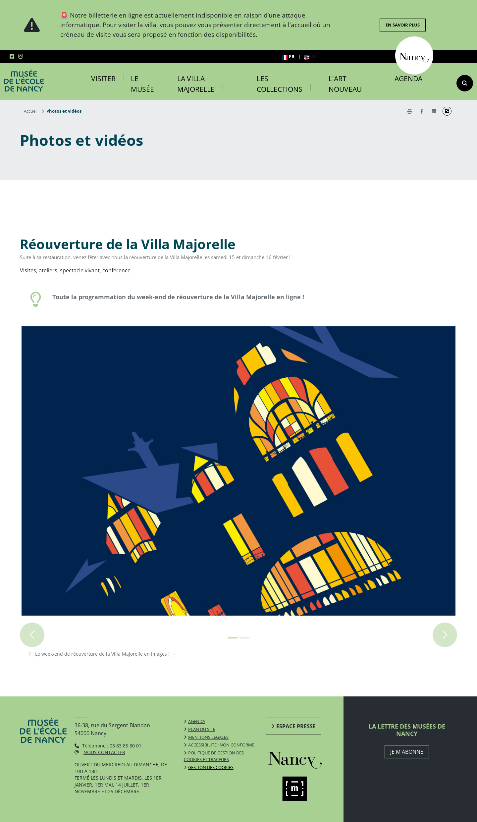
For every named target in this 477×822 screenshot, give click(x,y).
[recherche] (464, 83)
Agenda (408, 78)
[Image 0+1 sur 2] (233, 638)
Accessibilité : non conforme (221, 745)
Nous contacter (104, 752)
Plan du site (201, 729)
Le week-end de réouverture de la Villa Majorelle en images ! (105, 654)
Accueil (30, 111)
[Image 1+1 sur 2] (244, 638)
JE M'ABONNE (406, 751)
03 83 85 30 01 (125, 745)
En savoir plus (403, 25)
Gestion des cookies (211, 767)
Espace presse (296, 726)
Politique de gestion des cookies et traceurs (214, 756)
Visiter (103, 78)
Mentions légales (208, 737)
